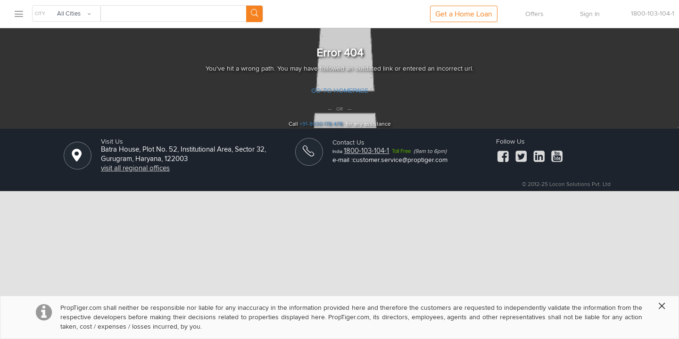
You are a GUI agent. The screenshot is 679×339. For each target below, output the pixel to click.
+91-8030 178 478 (321, 124)
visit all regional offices (135, 168)
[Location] (77, 159)
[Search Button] (254, 14)
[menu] (18, 14)
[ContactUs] (308, 155)
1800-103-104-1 (366, 150)
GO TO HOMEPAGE (339, 91)
